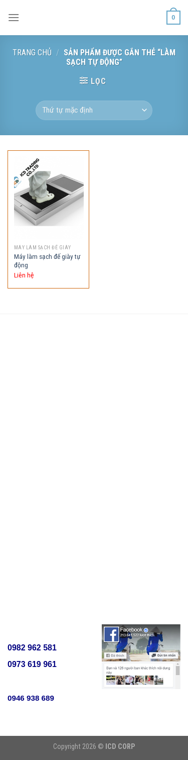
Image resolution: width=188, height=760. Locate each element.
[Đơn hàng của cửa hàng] (94, 110)
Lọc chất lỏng (130, 453)
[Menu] (14, 17)
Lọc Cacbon (128, 414)
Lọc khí (120, 376)
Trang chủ (32, 52)
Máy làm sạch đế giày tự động (47, 260)
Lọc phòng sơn (132, 395)
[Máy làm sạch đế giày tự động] (49, 197)
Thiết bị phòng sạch (140, 433)
